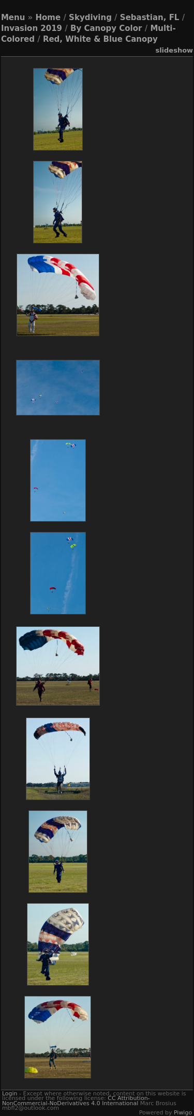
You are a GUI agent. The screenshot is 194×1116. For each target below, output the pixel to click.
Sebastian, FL (150, 17)
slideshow (174, 50)
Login (10, 1093)
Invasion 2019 (31, 28)
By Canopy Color (106, 28)
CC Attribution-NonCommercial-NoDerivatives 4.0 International (76, 1100)
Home (48, 17)
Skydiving (90, 17)
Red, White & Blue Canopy (100, 39)
